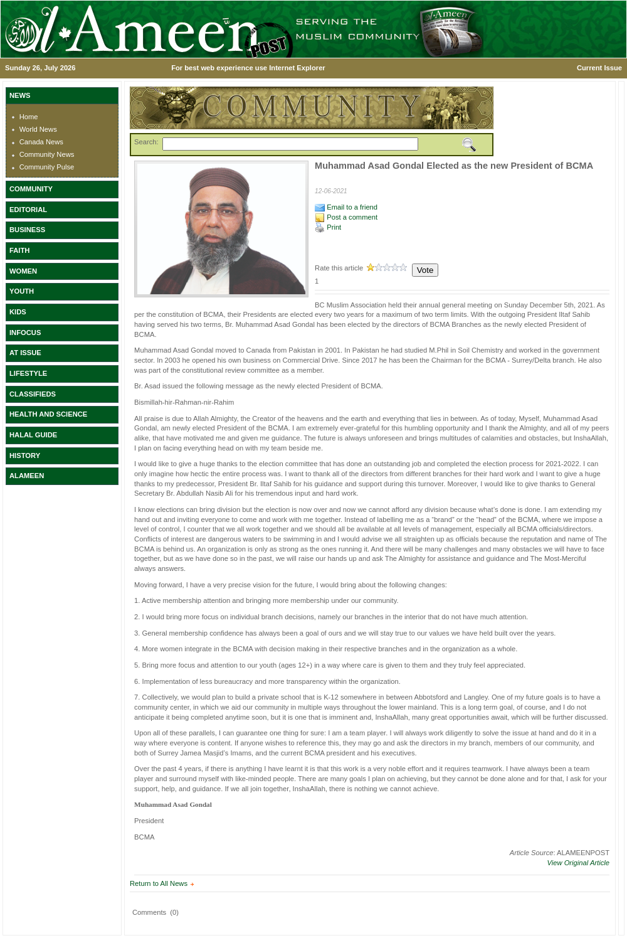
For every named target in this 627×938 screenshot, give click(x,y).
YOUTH (21, 291)
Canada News (41, 142)
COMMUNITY (31, 189)
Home (28, 116)
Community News (47, 154)
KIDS (17, 312)
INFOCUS (25, 332)
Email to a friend (346, 207)
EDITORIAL (28, 209)
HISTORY (24, 455)
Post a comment (346, 217)
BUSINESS (27, 229)
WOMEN (23, 271)
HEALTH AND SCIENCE (48, 414)
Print (328, 227)
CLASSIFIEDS (32, 394)
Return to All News (158, 883)
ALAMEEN (26, 475)
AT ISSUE (25, 352)
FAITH (19, 250)
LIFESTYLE (28, 373)
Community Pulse (47, 167)
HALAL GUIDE (33, 435)
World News (38, 129)
